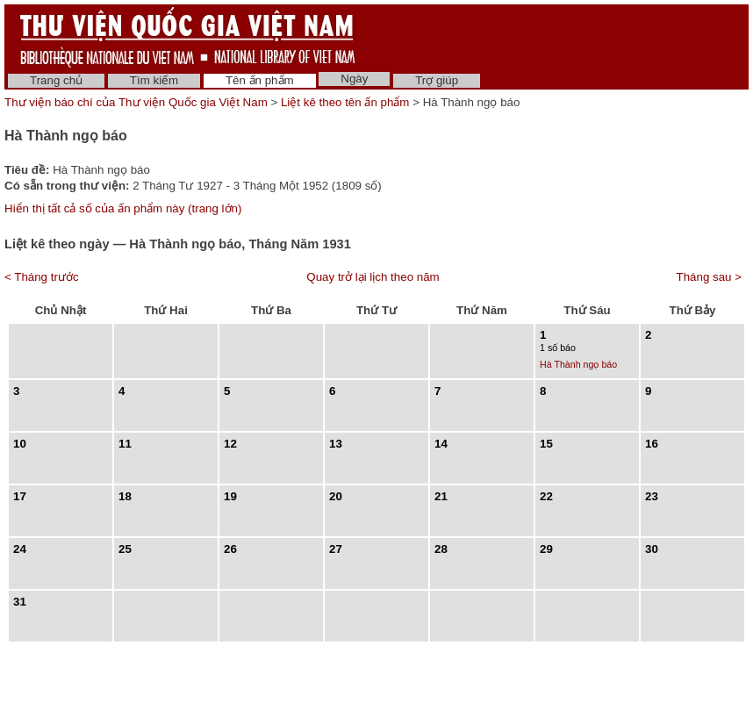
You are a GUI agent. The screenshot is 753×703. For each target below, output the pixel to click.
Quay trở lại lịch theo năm (372, 276)
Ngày (354, 78)
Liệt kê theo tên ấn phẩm (345, 102)
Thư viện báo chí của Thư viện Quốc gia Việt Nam (136, 102)
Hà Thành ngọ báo (578, 364)
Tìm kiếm (154, 80)
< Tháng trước (41, 276)
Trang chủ (56, 80)
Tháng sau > (709, 276)
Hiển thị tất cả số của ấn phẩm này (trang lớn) (122, 208)
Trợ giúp (436, 80)
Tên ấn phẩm (260, 80)
